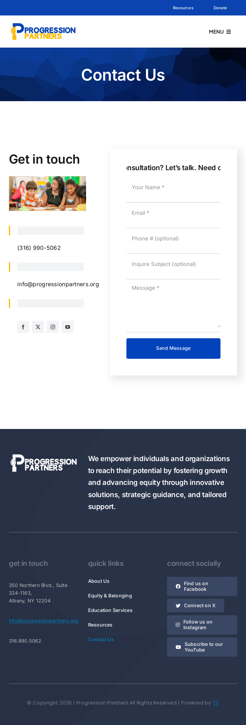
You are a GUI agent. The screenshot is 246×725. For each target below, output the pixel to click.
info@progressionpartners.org (43, 621)
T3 (216, 702)
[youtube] (68, 327)
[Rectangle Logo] (43, 24)
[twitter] (38, 327)
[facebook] (23, 327)
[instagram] (53, 327)
